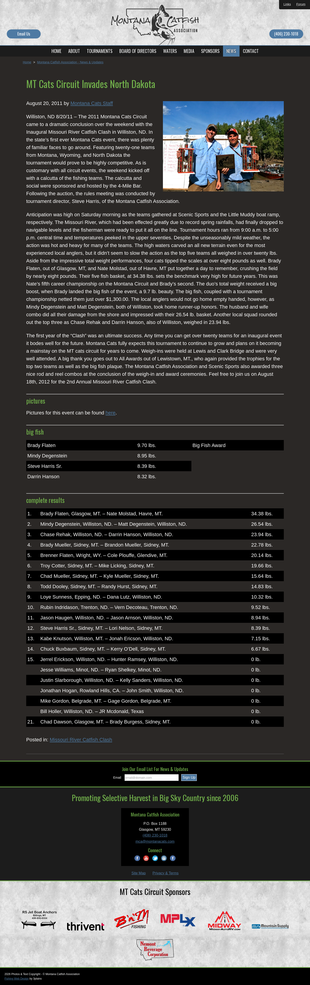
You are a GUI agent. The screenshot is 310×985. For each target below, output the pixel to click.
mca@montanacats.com (155, 841)
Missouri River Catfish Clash (81, 739)
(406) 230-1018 (286, 34)
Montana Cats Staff (91, 103)
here (110, 413)
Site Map (139, 873)
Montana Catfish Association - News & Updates (70, 62)
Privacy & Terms (165, 873)
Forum (300, 4)
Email (117, 777)
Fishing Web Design (17, 978)
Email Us (23, 34)
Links (287, 4)
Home (27, 62)
